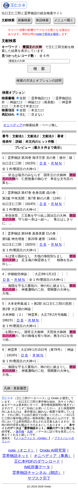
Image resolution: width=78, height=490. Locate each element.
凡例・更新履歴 (15, 388)
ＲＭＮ (56, 163)
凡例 (30, 431)
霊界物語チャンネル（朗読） (37, 473)
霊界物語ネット (15, 456)
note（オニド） (21, 450)
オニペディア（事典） (53, 456)
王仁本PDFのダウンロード (37, 461)
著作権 (20, 431)
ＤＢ (43, 163)
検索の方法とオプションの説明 (39, 80)
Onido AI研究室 (53, 450)
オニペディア (13, 125)
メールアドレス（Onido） (32, 438)
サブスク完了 (39, 478)
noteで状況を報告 (47, 34)
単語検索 (42, 20)
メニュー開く (63, 20)
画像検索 (24, 20)
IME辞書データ (37, 467)
